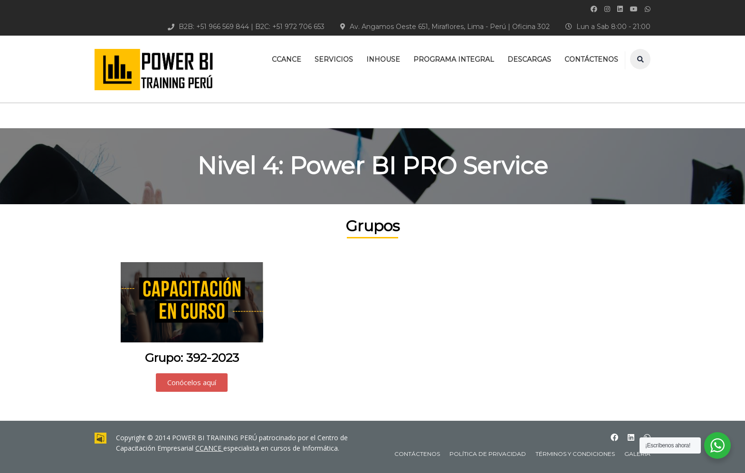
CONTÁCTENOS (591, 59)
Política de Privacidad (487, 453)
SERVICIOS (334, 59)
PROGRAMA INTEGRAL (453, 59)
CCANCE (286, 59)
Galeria (637, 453)
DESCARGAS (529, 59)
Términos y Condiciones (575, 453)
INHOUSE (383, 59)
